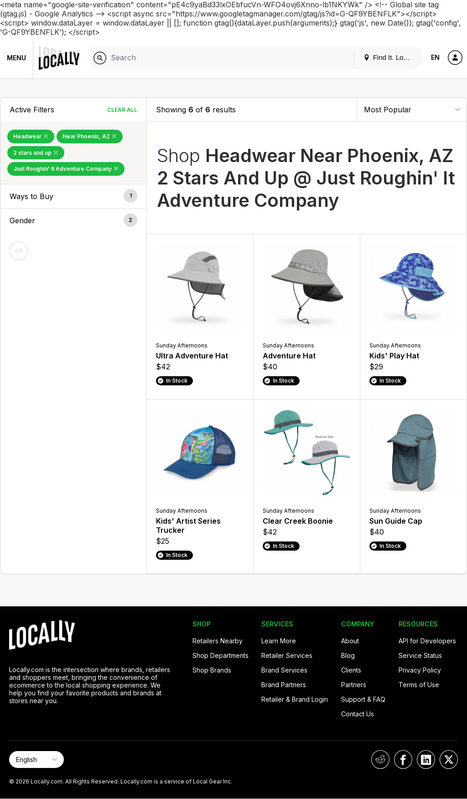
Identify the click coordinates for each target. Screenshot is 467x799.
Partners (353, 685)
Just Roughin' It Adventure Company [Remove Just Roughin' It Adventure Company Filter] (66, 168)
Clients (351, 670)
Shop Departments (220, 655)
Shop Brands (211, 670)
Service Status (420, 655)
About (350, 641)
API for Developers (427, 641)
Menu (16, 58)
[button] (73, 196)
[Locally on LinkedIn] (426, 759)
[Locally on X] (449, 759)
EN (435, 57)
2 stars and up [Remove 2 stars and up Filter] (35, 152)
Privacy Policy (420, 670)
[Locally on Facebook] (403, 759)
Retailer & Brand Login (294, 699)
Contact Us (357, 714)
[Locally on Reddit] (380, 759)
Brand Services (284, 670)
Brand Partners (283, 685)
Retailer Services (286, 655)
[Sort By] (412, 109)
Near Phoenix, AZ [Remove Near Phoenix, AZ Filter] (89, 136)
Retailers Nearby (217, 641)
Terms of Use (419, 685)
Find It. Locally (390, 57)
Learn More (278, 641)
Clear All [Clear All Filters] (122, 109)
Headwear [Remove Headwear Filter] (30, 136)
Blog (348, 655)
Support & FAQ (363, 699)
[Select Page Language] (36, 759)
